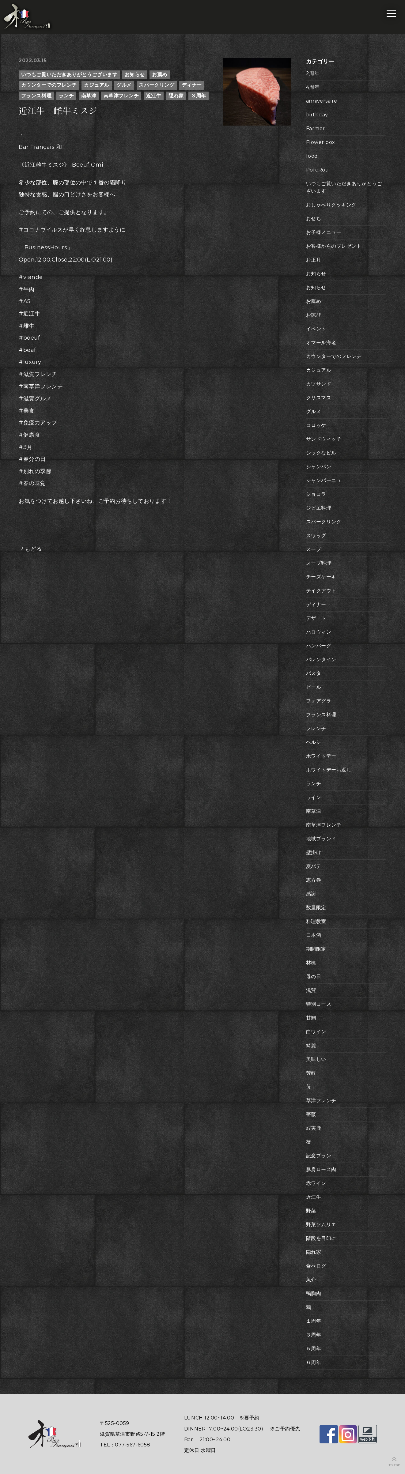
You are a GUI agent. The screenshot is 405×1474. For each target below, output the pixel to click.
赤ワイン (316, 1183)
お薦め (159, 74)
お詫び (313, 315)
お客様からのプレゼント (334, 246)
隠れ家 (176, 96)
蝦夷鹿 (313, 1128)
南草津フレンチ (121, 96)
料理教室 (316, 921)
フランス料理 (36, 96)
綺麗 (311, 1045)
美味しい (316, 1059)
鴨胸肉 (313, 1293)
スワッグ (316, 535)
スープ (313, 549)
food (312, 156)
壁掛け (313, 852)
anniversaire (321, 101)
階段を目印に (321, 1238)
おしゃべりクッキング (331, 205)
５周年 (313, 1348)
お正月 (313, 260)
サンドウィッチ (324, 439)
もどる (33, 548)
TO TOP (394, 1465)
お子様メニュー (324, 232)
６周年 (313, 1362)
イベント (316, 329)
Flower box (320, 142)
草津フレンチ (321, 1100)
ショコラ (316, 494)
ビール (313, 687)
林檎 (311, 963)
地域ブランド (321, 839)
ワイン (313, 797)
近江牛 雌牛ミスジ (58, 110)
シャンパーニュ (324, 480)
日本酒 (313, 935)
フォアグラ (318, 701)
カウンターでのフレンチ (49, 85)
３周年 (198, 96)
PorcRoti (317, 170)
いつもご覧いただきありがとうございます (69, 74)
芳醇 (311, 1073)
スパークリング (156, 85)
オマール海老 (321, 342)
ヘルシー (316, 742)
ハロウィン (318, 632)
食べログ (316, 1266)
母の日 (313, 976)
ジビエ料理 (318, 508)
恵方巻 (313, 880)
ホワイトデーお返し (329, 770)
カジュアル (96, 85)
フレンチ (316, 728)
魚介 (311, 1280)
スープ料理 (318, 563)
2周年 (313, 73)
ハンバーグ (318, 646)
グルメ (124, 85)
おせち (313, 218)
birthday (317, 115)
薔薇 (311, 1114)
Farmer (315, 128)
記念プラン (318, 1156)
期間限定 (316, 949)
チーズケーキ (321, 577)
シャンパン (318, 466)
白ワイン (316, 1032)
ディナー (192, 85)
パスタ (313, 673)
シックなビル (321, 453)
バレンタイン (321, 659)
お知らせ (135, 74)
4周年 (313, 87)
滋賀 (311, 990)
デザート (316, 618)
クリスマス (318, 398)
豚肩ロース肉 (321, 1169)
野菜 (311, 1211)
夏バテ (313, 866)
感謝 (311, 894)
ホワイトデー (321, 756)
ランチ (66, 96)
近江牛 (153, 96)
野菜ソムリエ (321, 1224)
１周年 (313, 1321)
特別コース (318, 1004)
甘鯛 (311, 1018)
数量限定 (316, 907)
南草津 (89, 96)
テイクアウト (321, 591)
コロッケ (316, 425)
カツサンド (318, 384)
